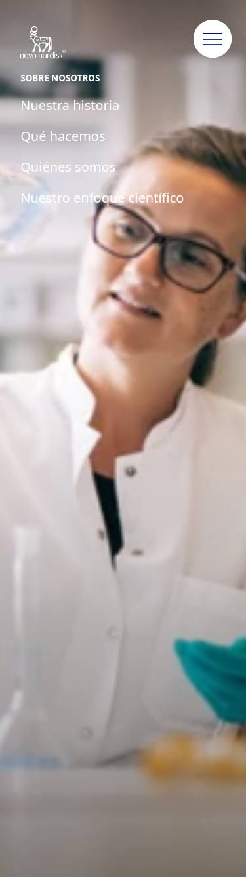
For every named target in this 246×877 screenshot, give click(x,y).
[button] (212, 39)
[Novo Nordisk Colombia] (56, 43)
